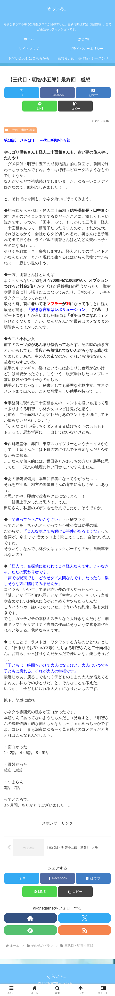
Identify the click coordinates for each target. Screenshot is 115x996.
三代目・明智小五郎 (20, 130)
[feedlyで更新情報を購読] (30, 930)
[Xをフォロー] (84, 918)
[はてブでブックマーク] (93, 92)
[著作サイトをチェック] (30, 918)
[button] (75, 106)
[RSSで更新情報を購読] (84, 930)
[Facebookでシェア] (57, 92)
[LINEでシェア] (39, 106)
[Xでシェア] (21, 92)
